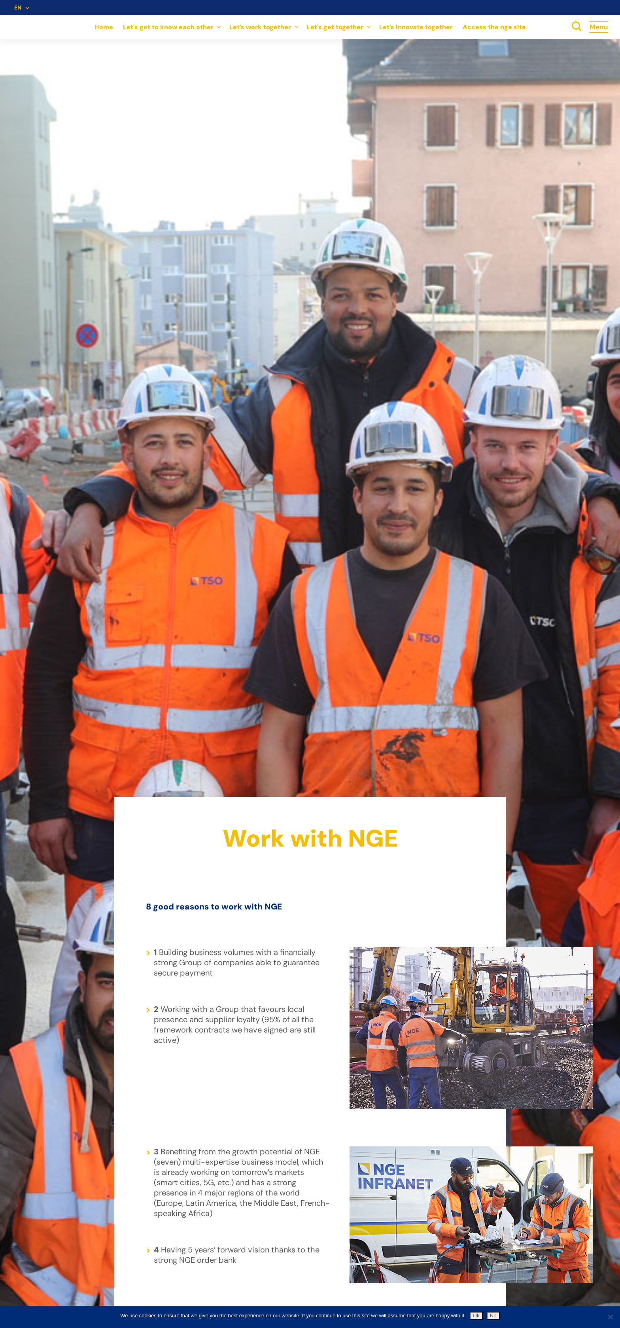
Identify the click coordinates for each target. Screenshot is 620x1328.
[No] (610, 1317)
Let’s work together (260, 27)
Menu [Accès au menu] (599, 27)
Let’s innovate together (416, 27)
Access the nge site (494, 27)
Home (104, 27)
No (493, 1315)
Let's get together (335, 27)
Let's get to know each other (168, 27)
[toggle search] (576, 27)
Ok (476, 1315)
